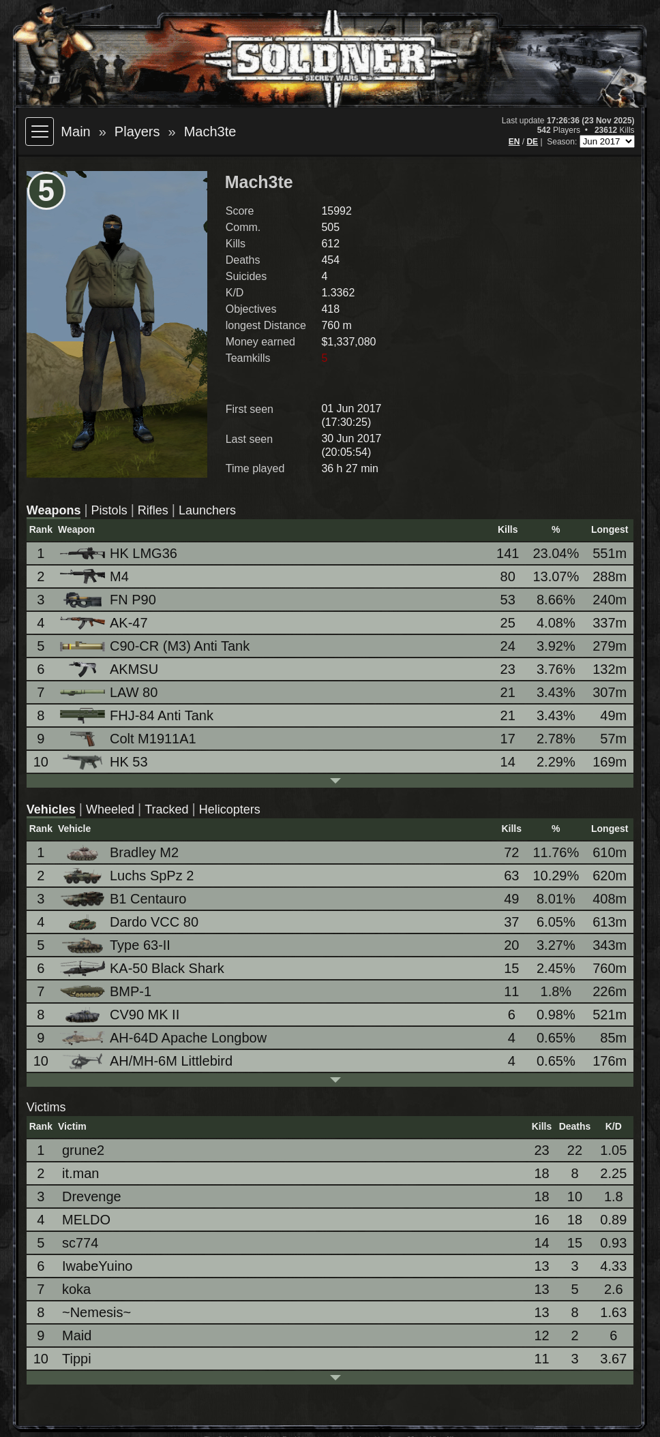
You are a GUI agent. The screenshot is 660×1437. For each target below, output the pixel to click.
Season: (563, 141)
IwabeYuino (97, 1265)
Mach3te (210, 131)
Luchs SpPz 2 (128, 876)
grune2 (83, 1150)
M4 (95, 577)
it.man (80, 1173)
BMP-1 (106, 991)
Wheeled (110, 809)
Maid (76, 1335)
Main (75, 131)
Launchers (207, 510)
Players (137, 131)
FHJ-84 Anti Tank (137, 716)
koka (76, 1289)
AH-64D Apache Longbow (164, 1037)
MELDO (86, 1219)
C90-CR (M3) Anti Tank (156, 645)
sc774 (80, 1242)
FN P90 (109, 600)
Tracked (166, 809)
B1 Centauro (124, 899)
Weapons (54, 510)
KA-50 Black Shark (143, 968)
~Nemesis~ (96, 1312)
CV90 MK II (120, 1015)
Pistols (109, 510)
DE (532, 141)
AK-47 (105, 622)
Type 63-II (116, 945)
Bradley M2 (120, 853)
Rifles (153, 510)
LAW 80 (110, 692)
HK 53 (105, 762)
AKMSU (110, 669)
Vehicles (51, 809)
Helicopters (229, 809)
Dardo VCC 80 (130, 922)
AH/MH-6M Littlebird (147, 1061)
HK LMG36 (119, 553)
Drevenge (91, 1196)
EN (514, 141)
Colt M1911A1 (129, 739)
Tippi (76, 1358)
